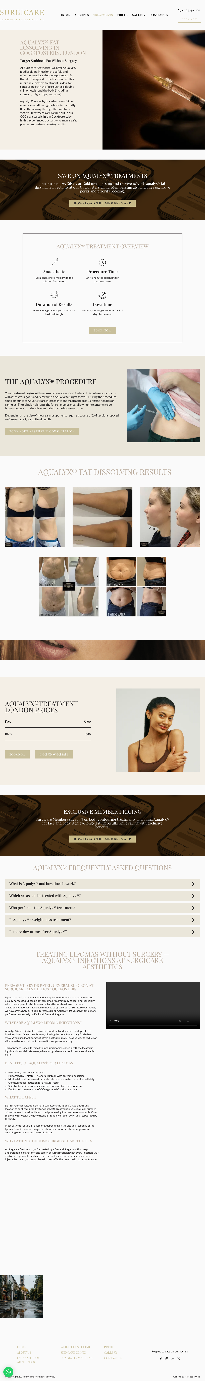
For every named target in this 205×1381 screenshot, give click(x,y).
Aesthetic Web (192, 1376)
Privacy (51, 1376)
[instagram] (167, 1358)
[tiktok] (173, 1358)
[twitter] (178, 1358)
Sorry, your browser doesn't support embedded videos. (153, 1005)
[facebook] (161, 1358)
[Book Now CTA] (189, 19)
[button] (102, 884)
